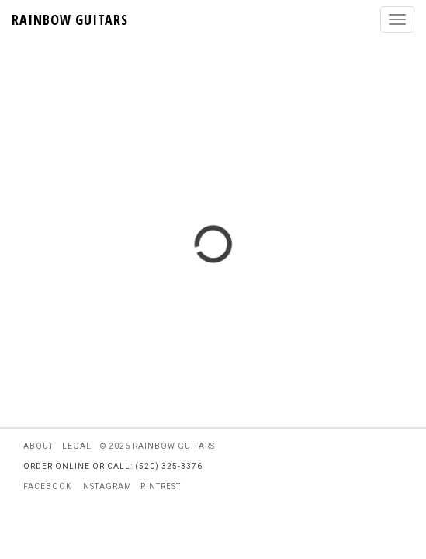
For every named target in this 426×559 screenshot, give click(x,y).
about (38, 446)
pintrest (160, 486)
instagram (106, 486)
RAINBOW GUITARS (70, 19)
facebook (47, 486)
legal (77, 446)
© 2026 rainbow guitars (157, 446)
